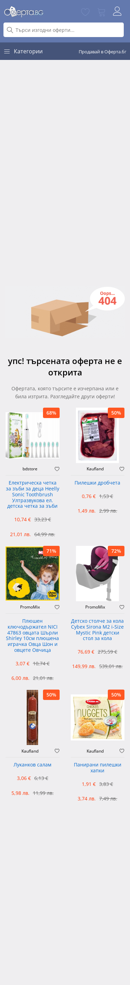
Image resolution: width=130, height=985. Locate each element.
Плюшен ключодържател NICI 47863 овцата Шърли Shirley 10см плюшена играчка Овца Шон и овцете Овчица (32, 635)
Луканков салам (32, 765)
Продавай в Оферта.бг (103, 51)
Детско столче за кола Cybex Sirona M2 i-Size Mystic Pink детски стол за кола (97, 629)
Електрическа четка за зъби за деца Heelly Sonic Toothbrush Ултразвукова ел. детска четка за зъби (32, 494)
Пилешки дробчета (97, 483)
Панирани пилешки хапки (97, 768)
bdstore (30, 469)
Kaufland (95, 469)
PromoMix (30, 607)
